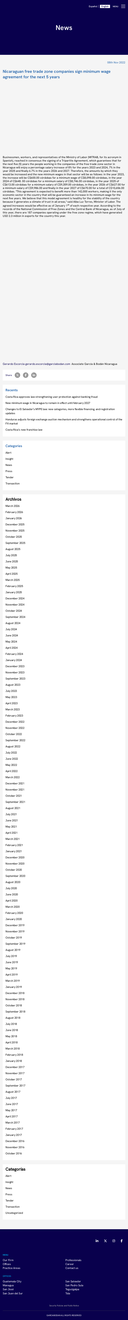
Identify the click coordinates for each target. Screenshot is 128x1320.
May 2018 (11, 1036)
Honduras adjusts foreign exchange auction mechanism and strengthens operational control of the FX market (63, 421)
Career (69, 1264)
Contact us (71, 1268)
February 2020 (14, 913)
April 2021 (11, 832)
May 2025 (11, 567)
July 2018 (11, 1024)
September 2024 (15, 617)
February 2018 (14, 1054)
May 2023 (11, 697)
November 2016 (14, 1147)
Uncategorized (14, 1212)
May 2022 (11, 765)
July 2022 (11, 752)
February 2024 (14, 654)
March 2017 (12, 1122)
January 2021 (13, 851)
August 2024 (12, 623)
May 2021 (11, 826)
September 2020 (15, 876)
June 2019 (11, 962)
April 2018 (11, 1042)
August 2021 (12, 808)
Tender (9, 477)
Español (93, 6)
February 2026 (14, 512)
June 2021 (11, 820)
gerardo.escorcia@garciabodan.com (48, 364)
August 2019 (12, 950)
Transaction (12, 483)
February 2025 (14, 586)
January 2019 (13, 987)
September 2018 (15, 1011)
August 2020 (12, 882)
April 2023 (11, 703)
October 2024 (13, 610)
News (8, 465)
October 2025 (13, 536)
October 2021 (13, 795)
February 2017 (14, 1128)
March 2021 (12, 839)
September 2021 (15, 802)
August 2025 (12, 549)
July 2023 (11, 691)
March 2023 (12, 709)
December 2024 (14, 598)
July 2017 (11, 1098)
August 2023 (12, 684)
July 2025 (11, 555)
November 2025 (14, 530)
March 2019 (12, 980)
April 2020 (11, 900)
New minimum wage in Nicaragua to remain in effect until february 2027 (47, 403)
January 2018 (13, 1061)
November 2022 (14, 728)
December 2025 (14, 524)
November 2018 (14, 999)
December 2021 (14, 783)
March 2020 (12, 906)
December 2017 (14, 1067)
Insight (9, 458)
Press (8, 471)
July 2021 (11, 814)
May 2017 (11, 1110)
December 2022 (14, 721)
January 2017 (13, 1135)
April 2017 (11, 1116)
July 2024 (11, 629)
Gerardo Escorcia (14, 364)
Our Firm (8, 1260)
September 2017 (15, 1085)
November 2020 (14, 863)
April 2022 (11, 771)
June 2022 (11, 758)
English (105, 6)
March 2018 (12, 1048)
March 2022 (12, 777)
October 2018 (13, 1005)
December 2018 (14, 993)
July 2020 (11, 888)
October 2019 (13, 937)
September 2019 (15, 943)
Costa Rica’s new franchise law (23, 429)
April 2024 (11, 647)
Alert (8, 452)
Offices (7, 1264)
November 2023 (14, 672)
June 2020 (11, 894)
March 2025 (12, 580)
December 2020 (14, 857)
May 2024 (11, 641)
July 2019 (11, 956)
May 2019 (11, 968)
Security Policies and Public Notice (64, 1305)
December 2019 (14, 925)
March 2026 (12, 506)
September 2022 (15, 740)
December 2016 (14, 1141)
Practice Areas (11, 1268)
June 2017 (11, 1104)
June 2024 (11, 635)
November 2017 (14, 1073)
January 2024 (13, 660)
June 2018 (11, 1030)
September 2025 (15, 543)
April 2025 (11, 573)
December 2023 (14, 666)
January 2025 (13, 592)
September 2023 (15, 678)
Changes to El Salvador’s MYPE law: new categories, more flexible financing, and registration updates (60, 411)
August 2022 (12, 746)
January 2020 (13, 919)
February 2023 (14, 715)
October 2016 (13, 1153)
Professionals (73, 1260)
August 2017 (12, 1091)
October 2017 (13, 1079)
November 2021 (14, 789)
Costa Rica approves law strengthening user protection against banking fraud (51, 396)
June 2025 (11, 561)
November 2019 (14, 931)
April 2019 (11, 974)
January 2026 (13, 518)
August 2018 (12, 1017)
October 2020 (13, 869)
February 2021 (14, 845)
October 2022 (13, 734)
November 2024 (14, 604)
